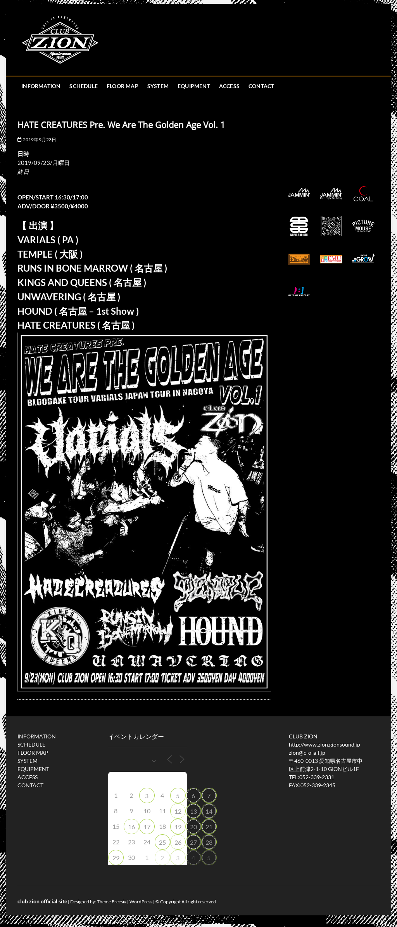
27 (193, 842)
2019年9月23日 (36, 139)
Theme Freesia (111, 901)
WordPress (140, 901)
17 (146, 826)
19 (177, 826)
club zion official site (42, 901)
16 (131, 826)
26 (177, 842)
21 (208, 826)
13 (193, 811)
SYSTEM (158, 86)
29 (115, 857)
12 (177, 811)
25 (162, 842)
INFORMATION (40, 86)
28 (208, 842)
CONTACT (261, 86)
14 (208, 811)
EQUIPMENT (194, 86)
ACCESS (229, 86)
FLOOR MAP (122, 86)
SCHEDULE (83, 86)
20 (193, 826)
